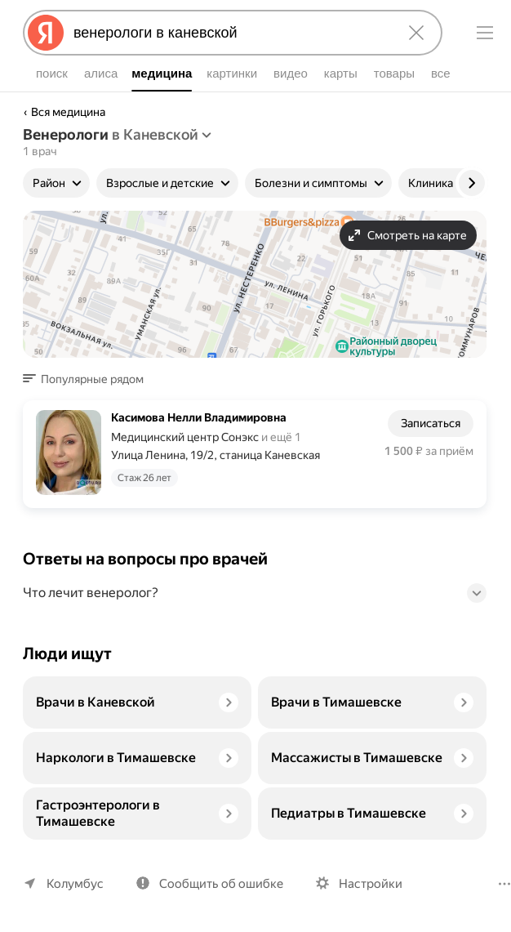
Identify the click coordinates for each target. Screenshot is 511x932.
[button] (88, 379)
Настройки (370, 883)
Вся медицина (68, 111)
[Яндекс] (46, 33)
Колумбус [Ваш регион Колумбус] (75, 883)
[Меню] (485, 32)
